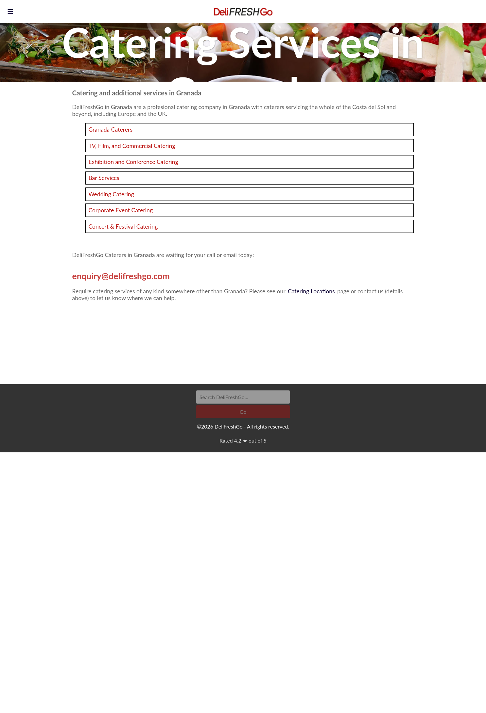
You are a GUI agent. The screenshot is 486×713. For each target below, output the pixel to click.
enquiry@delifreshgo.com (121, 276)
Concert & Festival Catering (123, 226)
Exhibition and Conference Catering (133, 161)
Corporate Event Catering (120, 210)
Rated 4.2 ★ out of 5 (242, 440)
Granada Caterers (110, 129)
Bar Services (103, 177)
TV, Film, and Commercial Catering (131, 145)
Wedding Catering (111, 194)
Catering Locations (311, 291)
